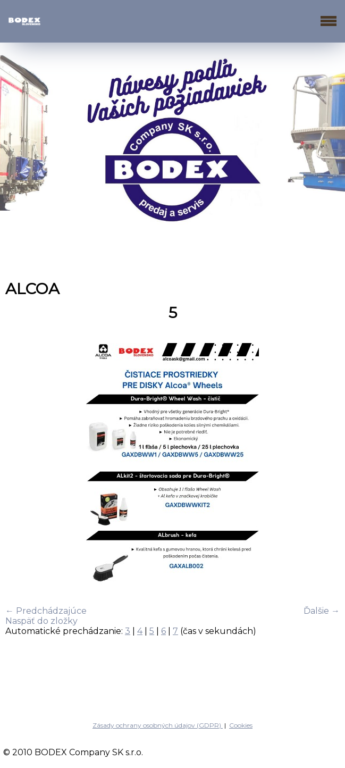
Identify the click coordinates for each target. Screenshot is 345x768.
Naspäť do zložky (41, 621)
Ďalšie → (322, 611)
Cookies (241, 725)
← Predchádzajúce (46, 611)
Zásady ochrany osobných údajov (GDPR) (157, 725)
